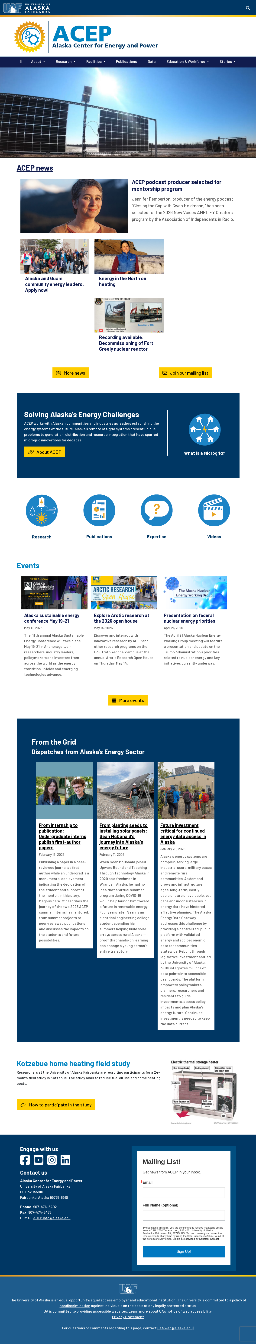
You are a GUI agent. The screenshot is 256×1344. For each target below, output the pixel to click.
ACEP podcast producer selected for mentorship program (176, 185)
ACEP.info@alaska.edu (52, 1218)
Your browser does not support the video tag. (128, 112)
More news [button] (70, 373)
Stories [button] (226, 61)
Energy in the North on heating (122, 281)
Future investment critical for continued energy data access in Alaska (183, 833)
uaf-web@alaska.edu (175, 1328)
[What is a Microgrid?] (205, 429)
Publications (125, 61)
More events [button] (128, 700)
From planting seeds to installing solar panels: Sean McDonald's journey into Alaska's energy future (124, 836)
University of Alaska (33, 1300)
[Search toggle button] (248, 8)
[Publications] (99, 510)
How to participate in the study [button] (56, 1104)
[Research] (42, 510)
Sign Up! (184, 1251)
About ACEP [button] (45, 452)
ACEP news (35, 167)
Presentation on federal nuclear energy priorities (189, 618)
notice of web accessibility (189, 1311)
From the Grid (54, 741)
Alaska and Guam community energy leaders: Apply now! (54, 284)
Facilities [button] (94, 61)
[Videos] (214, 510)
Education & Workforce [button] (186, 61)
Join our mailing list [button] (185, 373)
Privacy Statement (128, 1316)
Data (151, 61)
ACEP (82, 33)
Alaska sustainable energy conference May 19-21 (51, 618)
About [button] (36, 61)
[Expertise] (157, 510)
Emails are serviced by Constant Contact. (196, 1238)
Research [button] (64, 61)
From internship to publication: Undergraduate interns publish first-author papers (62, 836)
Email (148, 1182)
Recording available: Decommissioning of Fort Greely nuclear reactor (126, 343)
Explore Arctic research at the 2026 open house (121, 618)
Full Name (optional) (160, 1205)
